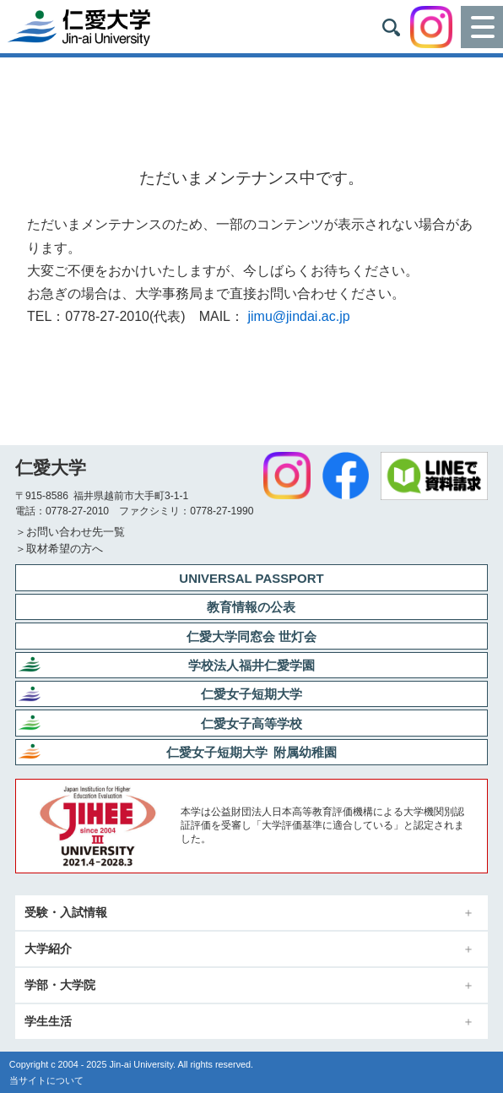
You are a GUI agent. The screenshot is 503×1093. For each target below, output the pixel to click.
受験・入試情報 (65, 912)
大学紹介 (48, 949)
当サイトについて (46, 1080)
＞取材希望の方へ (59, 548)
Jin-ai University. (142, 1064)
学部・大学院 (59, 985)
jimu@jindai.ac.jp (298, 316)
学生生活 (48, 1021)
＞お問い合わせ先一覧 (70, 531)
